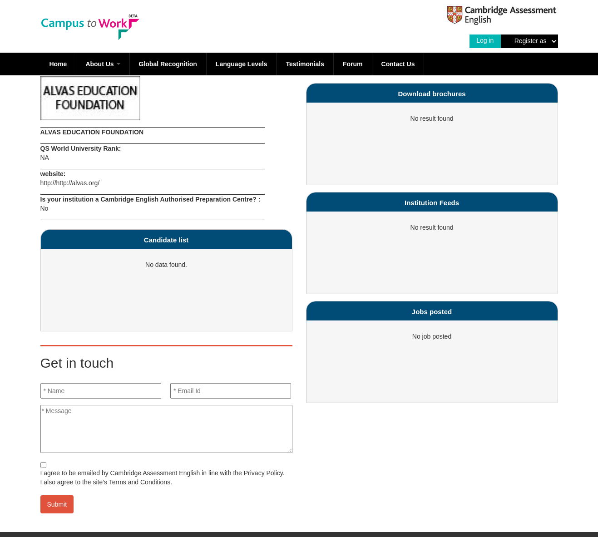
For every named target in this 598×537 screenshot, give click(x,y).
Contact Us (398, 64)
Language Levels (241, 64)
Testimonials (305, 64)
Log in (485, 40)
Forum (353, 64)
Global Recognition (168, 64)
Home (58, 64)
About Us (102, 64)
